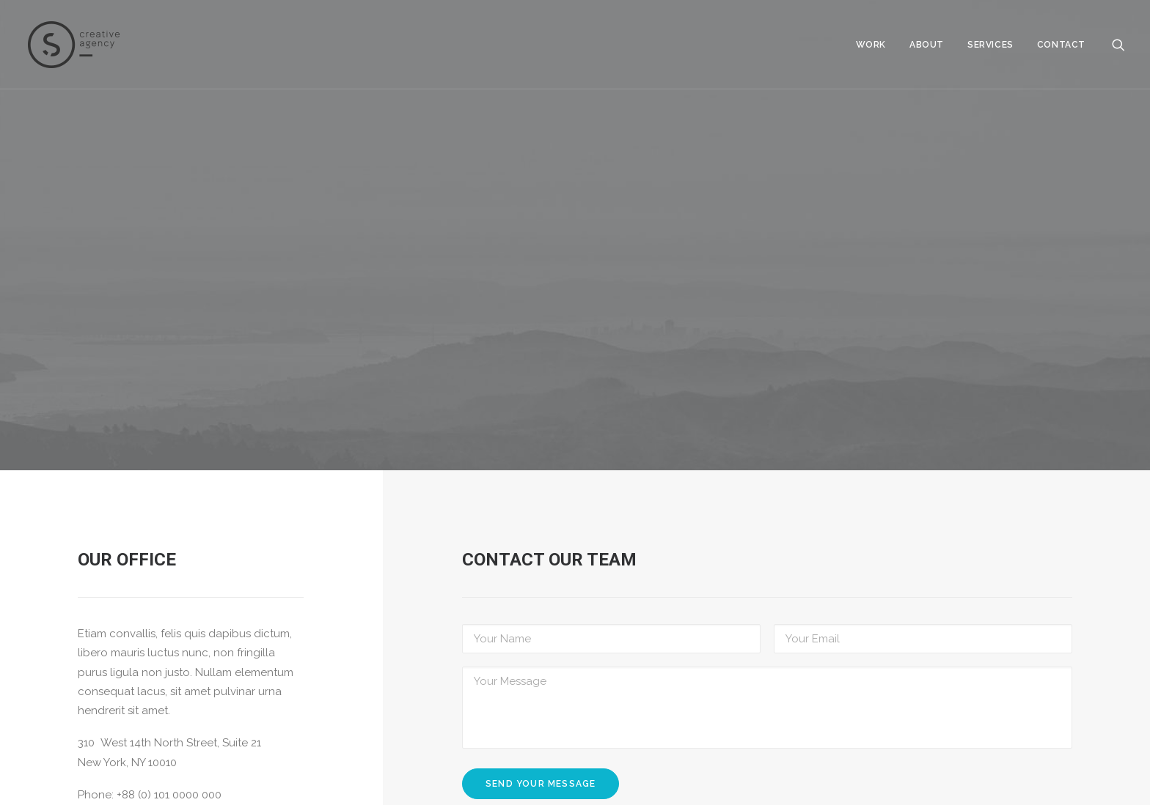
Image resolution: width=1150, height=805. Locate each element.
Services (990, 45)
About (926, 45)
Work (871, 45)
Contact (1061, 45)
